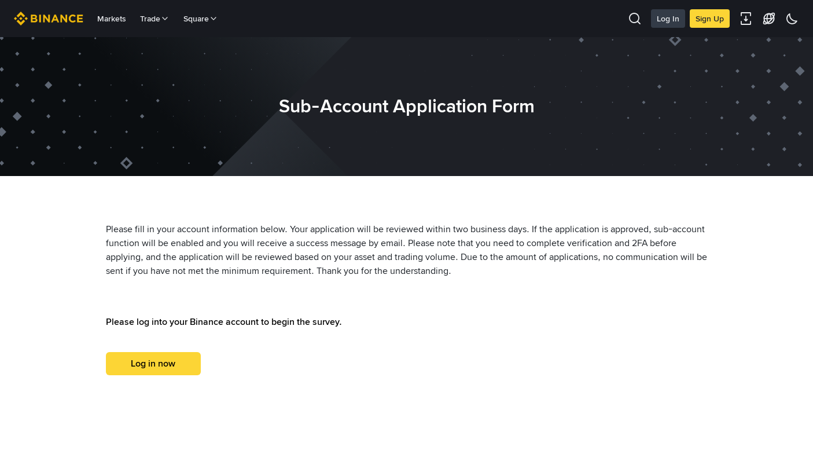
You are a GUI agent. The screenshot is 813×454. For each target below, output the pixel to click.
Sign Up (710, 18)
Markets (111, 18)
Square (200, 18)
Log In (668, 18)
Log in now (153, 363)
